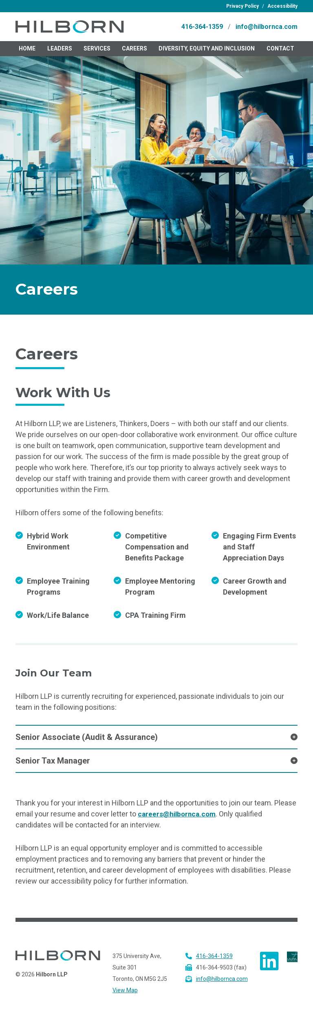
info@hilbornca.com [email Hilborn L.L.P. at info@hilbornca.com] (267, 28)
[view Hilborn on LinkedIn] (269, 964)
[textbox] (156, 189)
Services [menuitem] (97, 52)
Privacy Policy (242, 6)
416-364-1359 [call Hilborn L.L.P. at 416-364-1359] (202, 28)
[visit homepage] (84, 28)
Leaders (59, 52)
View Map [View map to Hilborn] (125, 994)
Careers (134, 52)
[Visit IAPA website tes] (292, 959)
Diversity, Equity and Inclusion (207, 52)
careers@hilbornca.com (178, 817)
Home (27, 52)
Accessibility (282, 6)
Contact (280, 52)
